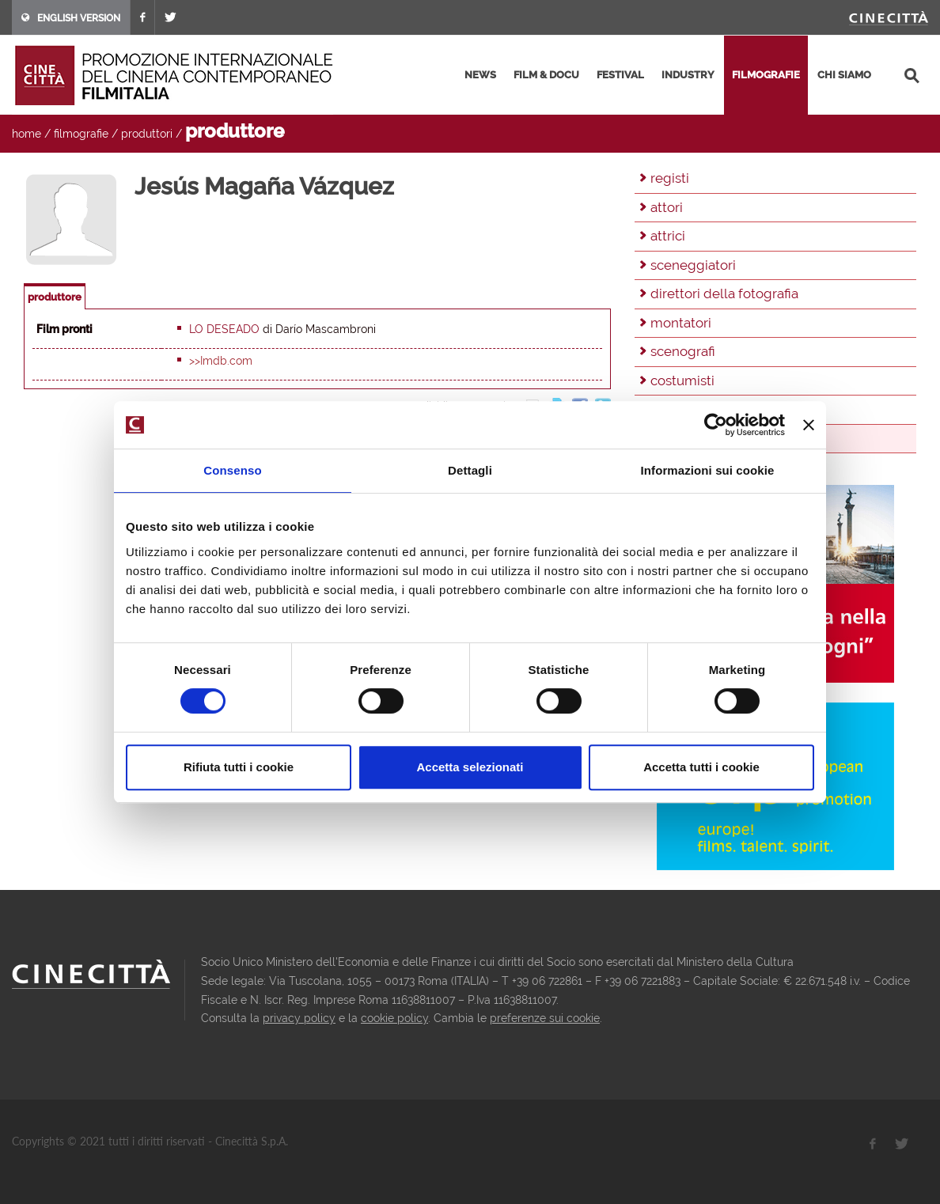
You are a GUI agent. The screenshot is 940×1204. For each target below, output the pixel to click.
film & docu (546, 75)
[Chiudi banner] (808, 424)
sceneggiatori (693, 265)
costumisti (682, 380)
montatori (680, 323)
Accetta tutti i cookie (701, 767)
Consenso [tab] (232, 470)
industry (687, 75)
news (480, 75)
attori (666, 207)
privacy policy (299, 1018)
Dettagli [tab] (470, 470)
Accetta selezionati (469, 767)
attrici (667, 236)
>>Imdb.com (220, 360)
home (26, 133)
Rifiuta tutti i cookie (239, 767)
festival (620, 75)
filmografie (766, 75)
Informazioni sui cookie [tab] (708, 470)
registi (669, 178)
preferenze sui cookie (545, 1018)
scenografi (682, 351)
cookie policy (394, 1018)
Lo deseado (224, 329)
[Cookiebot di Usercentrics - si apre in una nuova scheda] (715, 425)
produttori (146, 133)
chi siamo (844, 75)
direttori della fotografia (724, 293)
